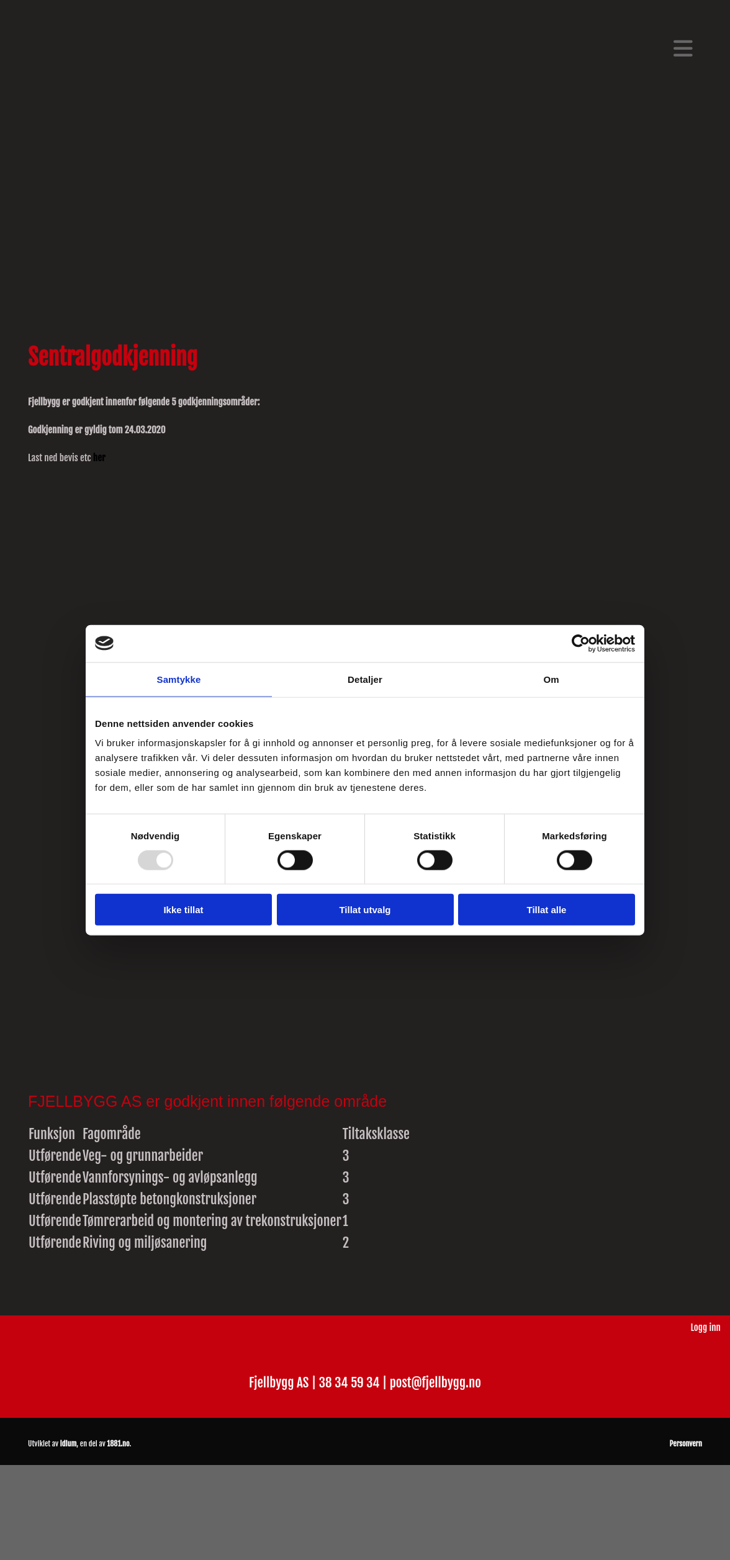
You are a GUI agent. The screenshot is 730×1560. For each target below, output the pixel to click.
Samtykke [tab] (179, 679)
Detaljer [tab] (365, 679)
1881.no (118, 1443)
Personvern (686, 1443)
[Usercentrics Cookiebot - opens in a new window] (580, 643)
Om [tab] (551, 679)
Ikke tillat (183, 909)
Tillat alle (547, 909)
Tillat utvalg (364, 909)
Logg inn (705, 1327)
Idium (68, 1443)
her (99, 458)
